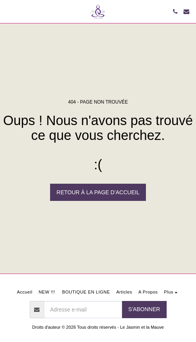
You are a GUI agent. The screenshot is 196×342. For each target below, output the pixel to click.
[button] (8, 11)
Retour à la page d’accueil (98, 192)
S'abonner (144, 309)
